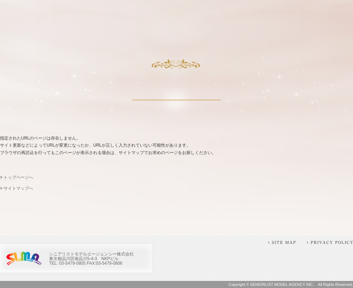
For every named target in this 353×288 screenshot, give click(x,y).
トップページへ (18, 177)
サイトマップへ (18, 188)
